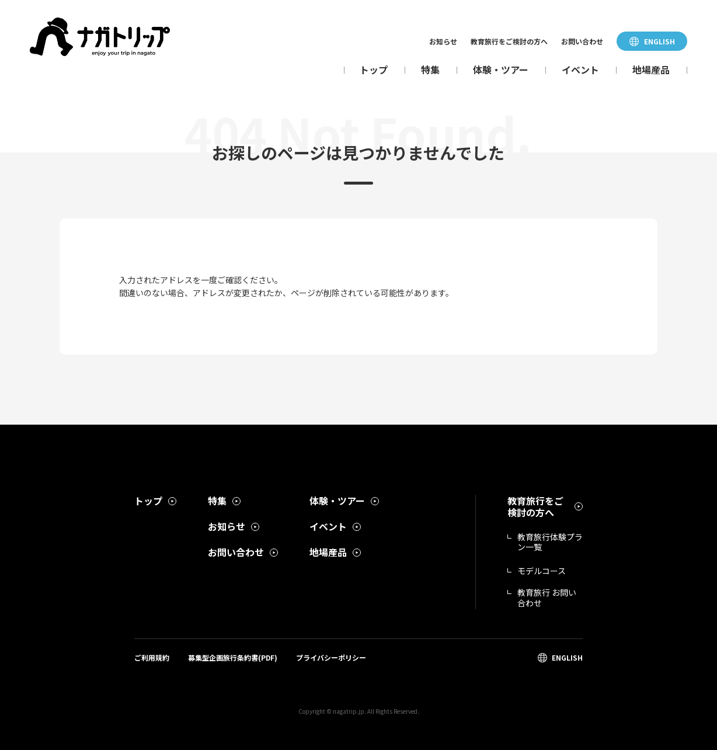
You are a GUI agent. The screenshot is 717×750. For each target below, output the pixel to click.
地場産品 (651, 69)
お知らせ (443, 41)
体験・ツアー (500, 69)
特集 (430, 69)
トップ (374, 69)
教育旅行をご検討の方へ (509, 41)
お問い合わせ (582, 41)
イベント (580, 69)
